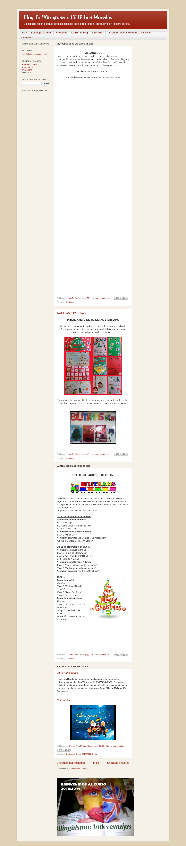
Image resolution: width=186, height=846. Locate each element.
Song (94, 754)
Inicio (24, 32)
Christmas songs (67, 673)
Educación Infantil (29, 64)
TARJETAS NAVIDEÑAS (71, 313)
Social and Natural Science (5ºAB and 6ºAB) (129, 32)
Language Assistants (41, 32)
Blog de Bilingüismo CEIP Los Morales (67, 17)
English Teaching (79, 32)
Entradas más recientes (71, 762)
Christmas (70, 302)
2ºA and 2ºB (27, 70)
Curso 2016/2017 (83, 754)
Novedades (61, 32)
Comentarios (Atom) (78, 769)
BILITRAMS (27, 37)
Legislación (97, 32)
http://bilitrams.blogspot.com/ (34, 54)
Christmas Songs (65, 700)
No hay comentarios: (101, 298)
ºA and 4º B (28, 67)
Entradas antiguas (118, 762)
